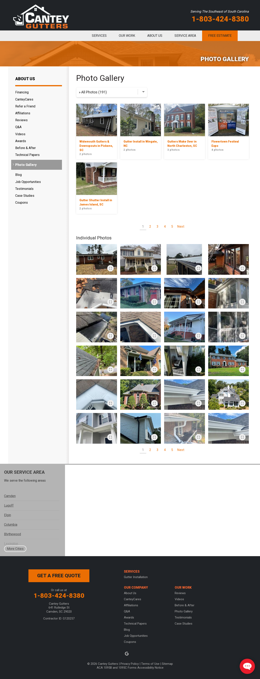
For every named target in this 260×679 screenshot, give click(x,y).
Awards (20, 141)
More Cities (15, 549)
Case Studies (24, 196)
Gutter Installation (136, 577)
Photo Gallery (26, 165)
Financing (22, 92)
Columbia (10, 525)
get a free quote (59, 575)
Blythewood (12, 534)
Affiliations (22, 113)
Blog (18, 175)
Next (180, 226)
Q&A (18, 127)
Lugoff (9, 505)
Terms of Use (150, 664)
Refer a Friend (25, 106)
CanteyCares (24, 99)
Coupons (21, 202)
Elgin (7, 515)
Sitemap (167, 664)
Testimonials (24, 189)
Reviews (21, 120)
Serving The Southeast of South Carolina (219, 11)
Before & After (25, 148)
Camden (10, 496)
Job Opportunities (28, 182)
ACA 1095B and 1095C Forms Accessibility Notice (130, 667)
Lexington (11, 544)
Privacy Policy (129, 664)
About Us (25, 79)
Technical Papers (27, 155)
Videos (20, 134)
